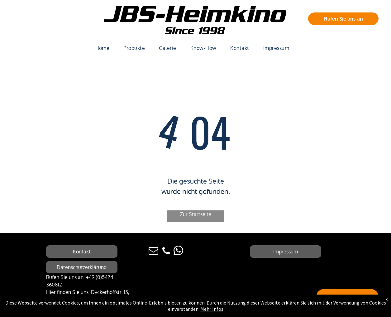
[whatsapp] (178, 251)
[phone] (166, 251)
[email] (153, 251)
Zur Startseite (195, 214)
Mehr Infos (211, 309)
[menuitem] (105, 48)
